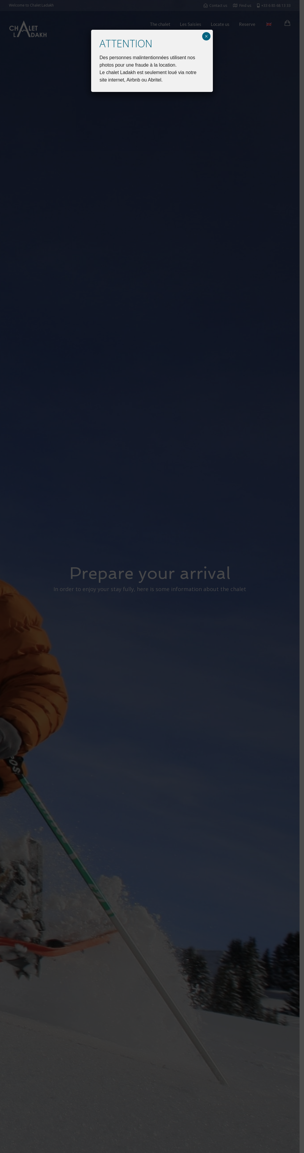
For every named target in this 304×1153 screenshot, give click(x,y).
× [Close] (206, 36)
